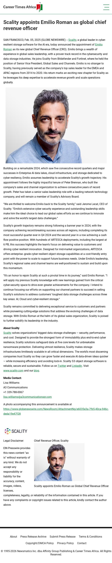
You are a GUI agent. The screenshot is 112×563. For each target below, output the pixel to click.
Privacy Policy (65, 543)
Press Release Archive (33, 536)
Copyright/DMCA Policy (40, 543)
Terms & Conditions (90, 536)
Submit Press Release (62, 536)
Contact (81, 543)
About (13, 536)
